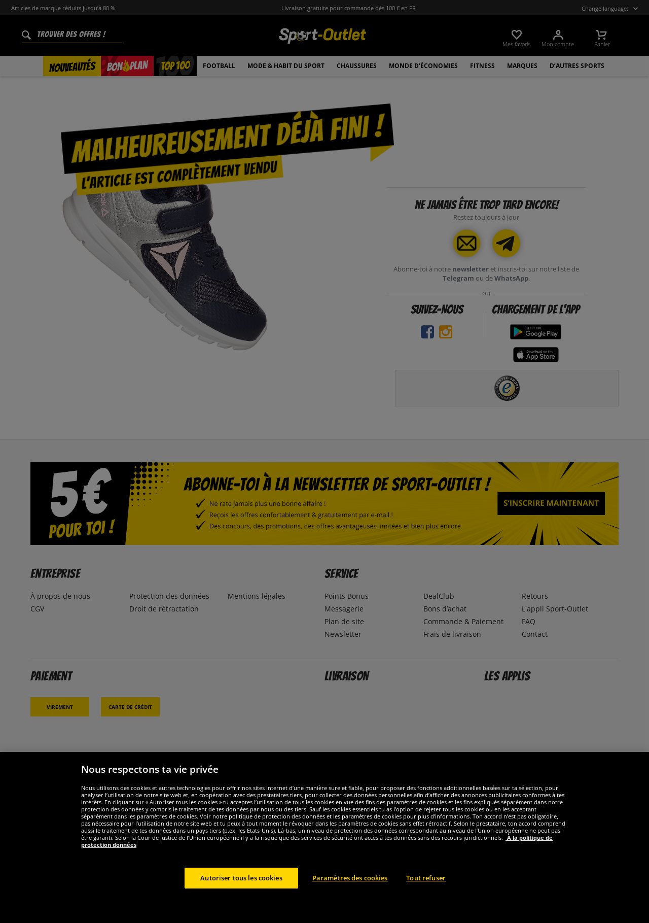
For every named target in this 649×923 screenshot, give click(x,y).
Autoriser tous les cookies (241, 890)
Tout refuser (426, 890)
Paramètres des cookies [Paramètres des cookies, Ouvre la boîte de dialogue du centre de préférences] (350, 890)
